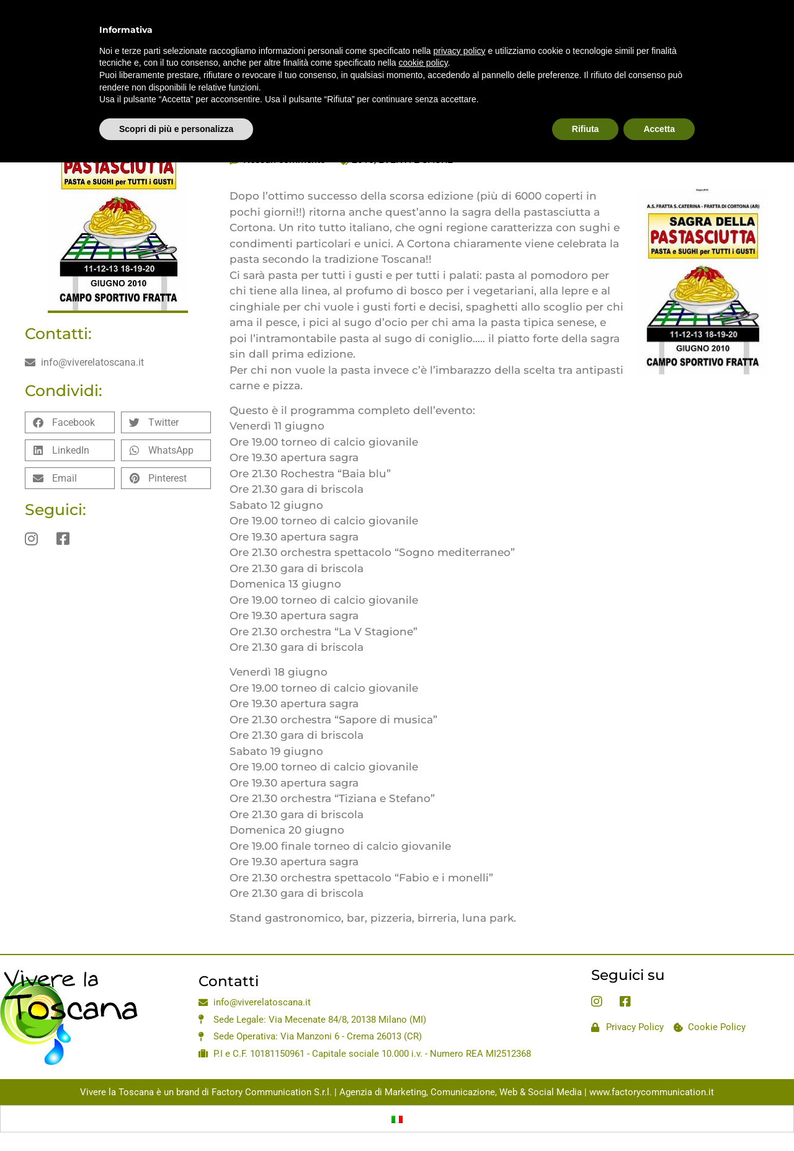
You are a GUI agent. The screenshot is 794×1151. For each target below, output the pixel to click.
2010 (363, 159)
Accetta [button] (659, 100)
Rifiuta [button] (585, 100)
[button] (70, 422)
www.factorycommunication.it (651, 1092)
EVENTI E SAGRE (415, 159)
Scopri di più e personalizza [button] (176, 100)
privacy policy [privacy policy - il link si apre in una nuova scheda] (460, 22)
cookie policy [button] (423, 34)
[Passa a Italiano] (397, 1118)
